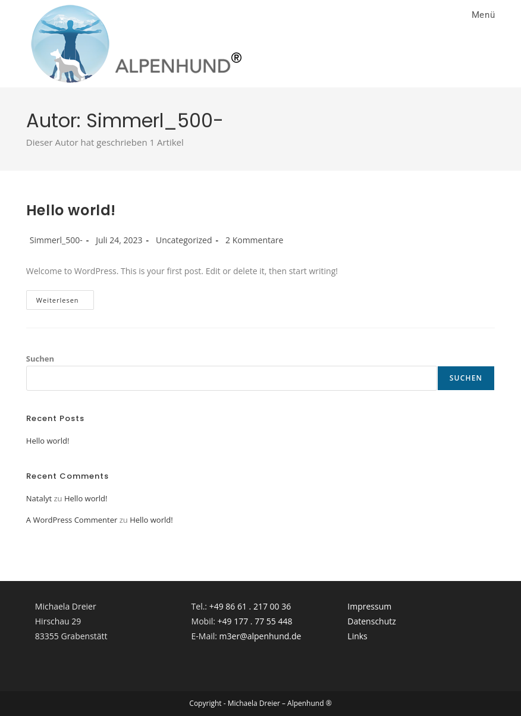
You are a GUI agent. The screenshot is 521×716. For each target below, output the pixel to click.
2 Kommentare (254, 240)
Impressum (369, 606)
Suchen (40, 358)
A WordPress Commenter (72, 519)
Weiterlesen (65, 302)
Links (357, 636)
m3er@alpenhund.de (260, 636)
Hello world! (71, 210)
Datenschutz (371, 621)
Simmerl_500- (56, 240)
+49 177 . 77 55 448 (255, 621)
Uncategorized (184, 240)
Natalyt (39, 498)
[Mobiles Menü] (481, 15)
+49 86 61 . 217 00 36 (250, 606)
